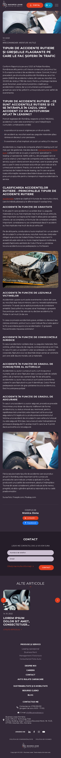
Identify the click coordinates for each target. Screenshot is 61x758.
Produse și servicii (31, 644)
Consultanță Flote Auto (30, 659)
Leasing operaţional (30, 649)
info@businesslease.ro (35, 713)
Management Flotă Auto (30, 656)
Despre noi (30, 666)
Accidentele (8, 199)
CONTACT (30, 675)
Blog (30, 695)
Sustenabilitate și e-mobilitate (30, 686)
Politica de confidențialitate (21, 739)
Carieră (30, 670)
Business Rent (30, 652)
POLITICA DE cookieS (43, 739)
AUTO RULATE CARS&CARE (30, 679)
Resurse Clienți (30, 691)
